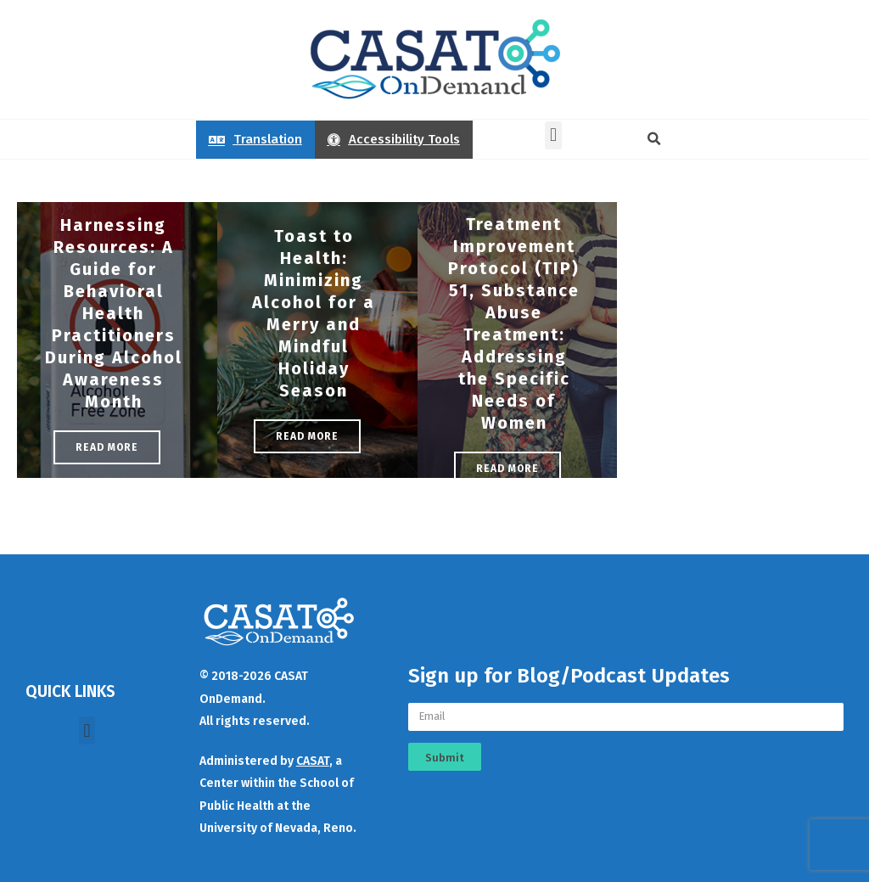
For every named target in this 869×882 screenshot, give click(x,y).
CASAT (312, 761)
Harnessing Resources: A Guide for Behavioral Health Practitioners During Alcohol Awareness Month (113, 313)
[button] (553, 135)
